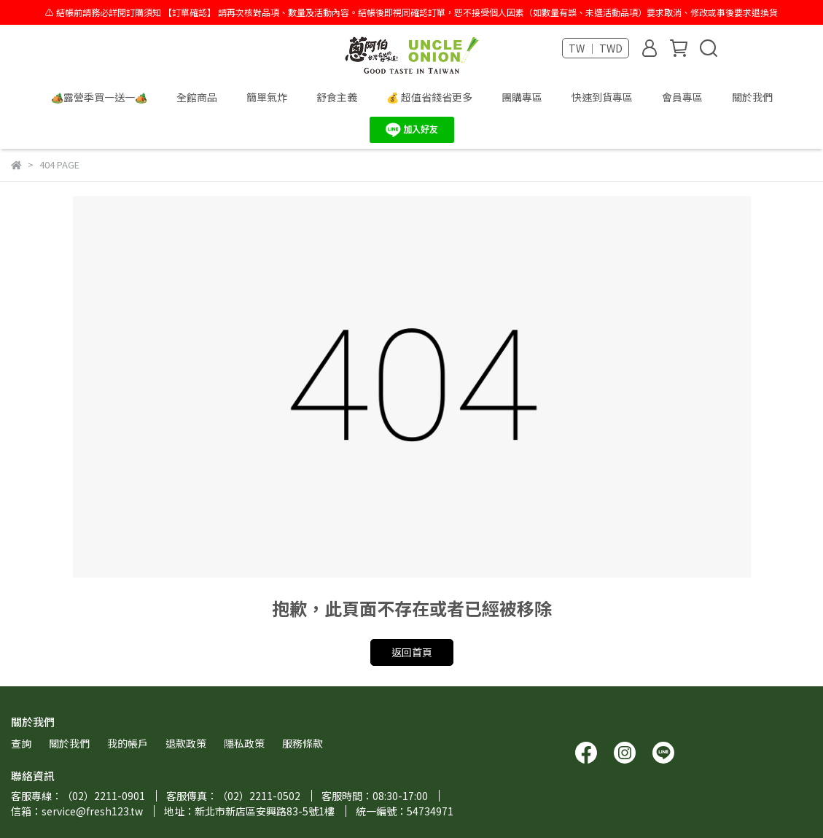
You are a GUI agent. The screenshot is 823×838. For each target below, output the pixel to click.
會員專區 (682, 97)
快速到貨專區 (602, 97)
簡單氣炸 (266, 97)
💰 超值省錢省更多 (429, 97)
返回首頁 (411, 652)
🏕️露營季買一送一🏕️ (99, 97)
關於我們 (752, 97)
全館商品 (196, 97)
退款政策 (185, 743)
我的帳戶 (127, 743)
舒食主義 (336, 97)
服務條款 (302, 743)
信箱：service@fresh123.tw (77, 811)
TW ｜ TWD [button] (596, 48)
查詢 (21, 743)
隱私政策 (244, 743)
